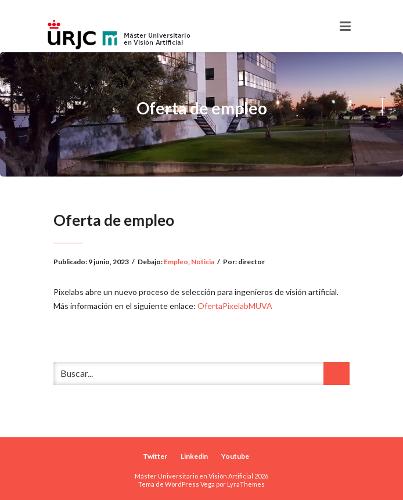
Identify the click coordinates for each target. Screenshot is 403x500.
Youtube (235, 456)
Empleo (176, 261)
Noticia (202, 261)
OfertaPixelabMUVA (234, 306)
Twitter (155, 456)
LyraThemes (246, 484)
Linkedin (194, 456)
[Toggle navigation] (345, 26)
